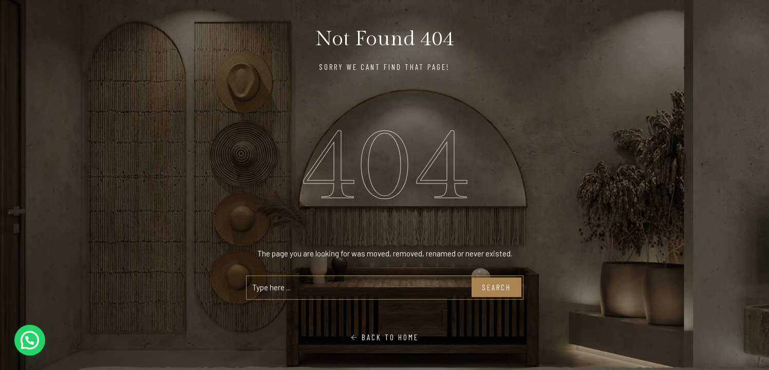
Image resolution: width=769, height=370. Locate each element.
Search (496, 287)
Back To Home (385, 337)
